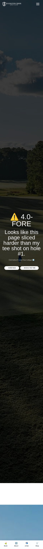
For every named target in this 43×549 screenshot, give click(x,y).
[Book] (6, 544)
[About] (16, 544)
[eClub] (27, 544)
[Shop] (37, 544)
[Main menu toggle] (38, 4)
